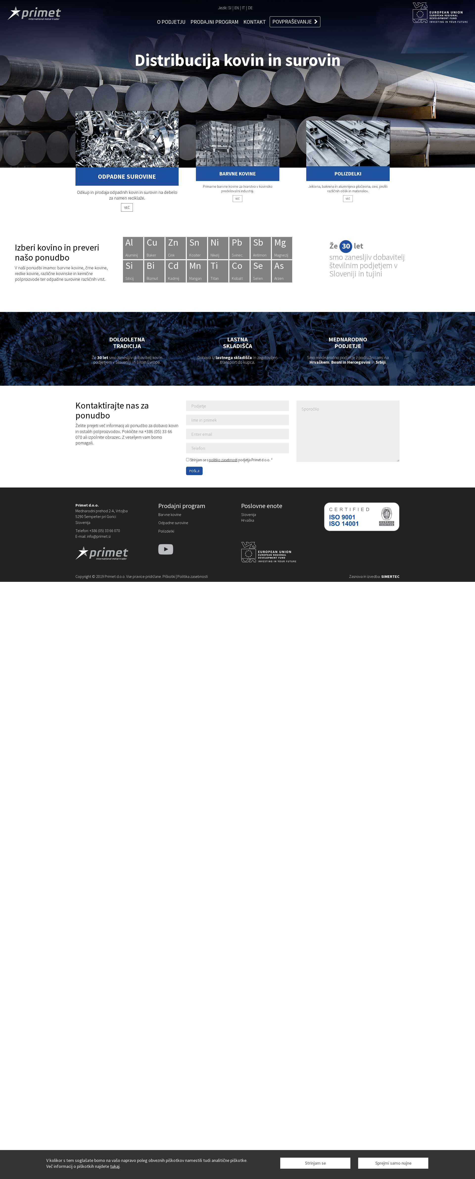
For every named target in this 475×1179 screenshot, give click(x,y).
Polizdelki (166, 531)
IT (243, 7)
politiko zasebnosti (223, 460)
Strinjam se (315, 1163)
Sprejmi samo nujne (393, 1163)
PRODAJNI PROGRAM (214, 21)
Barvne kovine (169, 514)
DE (250, 7)
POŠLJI (194, 471)
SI (229, 7)
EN (237, 7)
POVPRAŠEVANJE (295, 21)
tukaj (114, 1166)
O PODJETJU (171, 21)
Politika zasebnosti (192, 576)
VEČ (127, 207)
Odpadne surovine (173, 522)
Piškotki (169, 576)
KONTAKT (254, 21)
